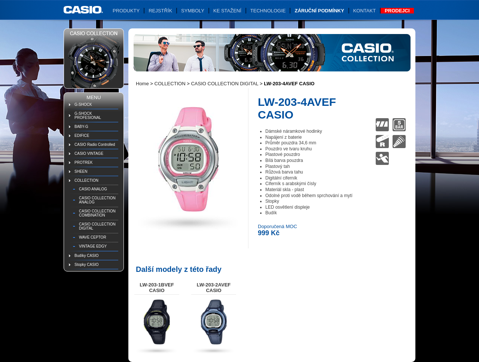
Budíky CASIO (86, 256)
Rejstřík (160, 10)
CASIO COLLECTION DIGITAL (97, 226)
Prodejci (397, 10)
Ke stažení (227, 10)
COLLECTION (86, 180)
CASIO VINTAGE (88, 153)
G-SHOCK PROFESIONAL (87, 115)
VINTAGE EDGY (93, 246)
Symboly (192, 10)
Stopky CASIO (86, 265)
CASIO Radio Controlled (94, 144)
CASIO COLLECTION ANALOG (97, 200)
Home (142, 83)
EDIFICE (81, 136)
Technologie (268, 10)
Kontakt (364, 10)
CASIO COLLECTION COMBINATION (97, 213)
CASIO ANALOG (93, 189)
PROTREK (83, 162)
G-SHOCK (83, 104)
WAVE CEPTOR (92, 237)
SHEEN (80, 171)
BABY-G (81, 127)
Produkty (126, 10)
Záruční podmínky (319, 10)
